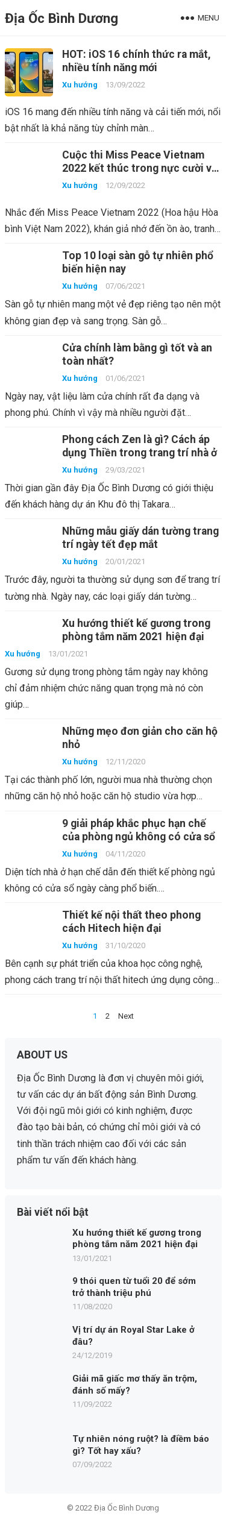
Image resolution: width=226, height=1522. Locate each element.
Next (126, 1015)
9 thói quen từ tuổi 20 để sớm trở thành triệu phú (134, 1286)
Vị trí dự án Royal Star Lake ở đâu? (133, 1335)
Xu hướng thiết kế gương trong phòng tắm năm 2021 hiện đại (136, 1238)
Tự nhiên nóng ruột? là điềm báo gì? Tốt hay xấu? (140, 1444)
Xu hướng (80, 84)
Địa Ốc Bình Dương (61, 18)
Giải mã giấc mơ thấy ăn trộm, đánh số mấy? (134, 1384)
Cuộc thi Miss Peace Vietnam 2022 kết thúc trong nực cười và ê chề (139, 168)
